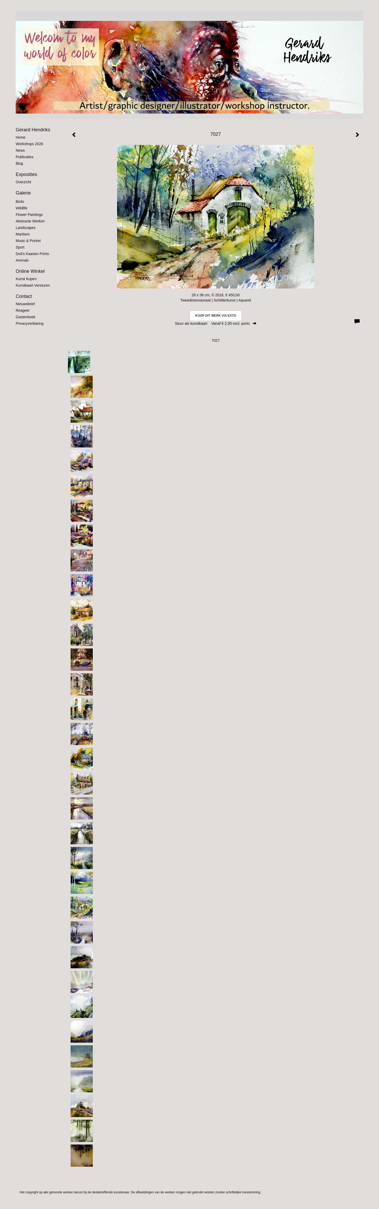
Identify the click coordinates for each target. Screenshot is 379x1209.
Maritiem (23, 234)
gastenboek (26, 317)
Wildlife (21, 208)
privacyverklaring (30, 323)
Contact (24, 296)
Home (20, 137)
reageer (23, 310)
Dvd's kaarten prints (32, 254)
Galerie (23, 193)
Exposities (26, 174)
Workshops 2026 (29, 144)
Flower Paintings (29, 215)
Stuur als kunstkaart (215, 323)
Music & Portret (28, 241)
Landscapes (26, 228)
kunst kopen (26, 279)
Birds (20, 201)
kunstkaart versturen (33, 285)
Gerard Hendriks (33, 129)
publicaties (24, 157)
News (20, 150)
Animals (22, 260)
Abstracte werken (30, 221)
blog (19, 163)
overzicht (23, 182)
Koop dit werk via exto (215, 315)
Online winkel (30, 271)
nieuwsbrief (25, 304)
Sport (20, 247)
